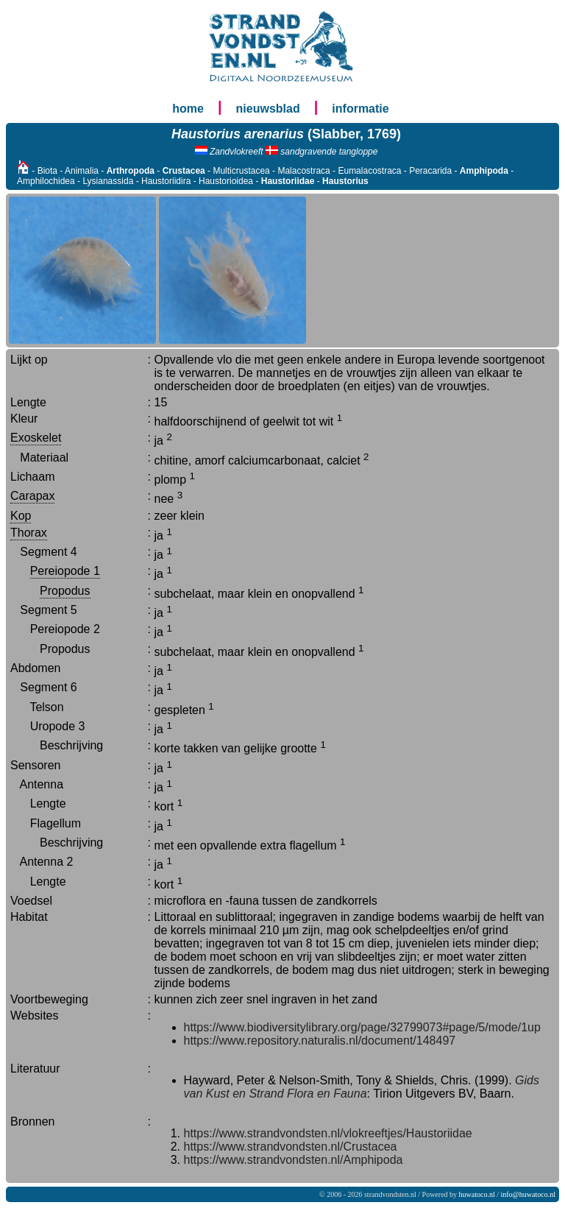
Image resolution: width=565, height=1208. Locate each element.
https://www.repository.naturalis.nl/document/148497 (320, 1040)
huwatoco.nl (477, 1194)
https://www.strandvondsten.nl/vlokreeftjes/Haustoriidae (328, 1133)
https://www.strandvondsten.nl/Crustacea (290, 1146)
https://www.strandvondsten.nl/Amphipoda (293, 1160)
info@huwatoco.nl (528, 1194)
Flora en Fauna (327, 1093)
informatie (360, 108)
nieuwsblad (268, 108)
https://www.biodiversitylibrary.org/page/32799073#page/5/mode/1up (362, 1027)
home (188, 108)
